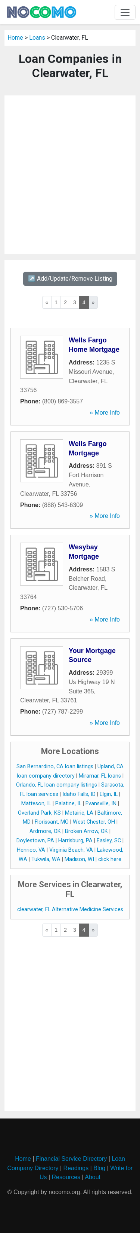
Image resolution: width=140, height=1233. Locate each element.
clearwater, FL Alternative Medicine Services (70, 909)
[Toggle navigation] (125, 12)
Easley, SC (109, 840)
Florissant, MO (52, 822)
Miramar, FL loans (100, 776)
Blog (99, 1168)
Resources (66, 1177)
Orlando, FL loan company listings (56, 785)
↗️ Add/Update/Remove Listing (70, 278)
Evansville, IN (100, 803)
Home (15, 37)
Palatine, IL (68, 803)
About (92, 1177)
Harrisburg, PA (75, 840)
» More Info (105, 412)
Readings (76, 1168)
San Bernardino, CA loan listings (54, 766)
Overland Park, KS (39, 813)
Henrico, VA (31, 850)
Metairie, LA (79, 813)
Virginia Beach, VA (71, 850)
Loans (37, 37)
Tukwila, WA (45, 859)
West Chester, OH (94, 822)
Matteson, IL (36, 803)
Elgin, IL (109, 794)
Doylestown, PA (35, 840)
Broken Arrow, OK (86, 831)
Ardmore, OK (45, 831)
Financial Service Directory (71, 1159)
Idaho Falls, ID (79, 794)
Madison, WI (79, 859)
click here (109, 859)
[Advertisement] (70, 174)
